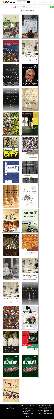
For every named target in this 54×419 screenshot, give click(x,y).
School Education (43, 2)
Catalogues (35, 2)
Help (10, 407)
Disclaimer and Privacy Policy (45, 410)
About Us (10, 405)
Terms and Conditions (45, 411)
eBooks (51, 2)
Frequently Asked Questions (45, 413)
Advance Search (10, 408)
